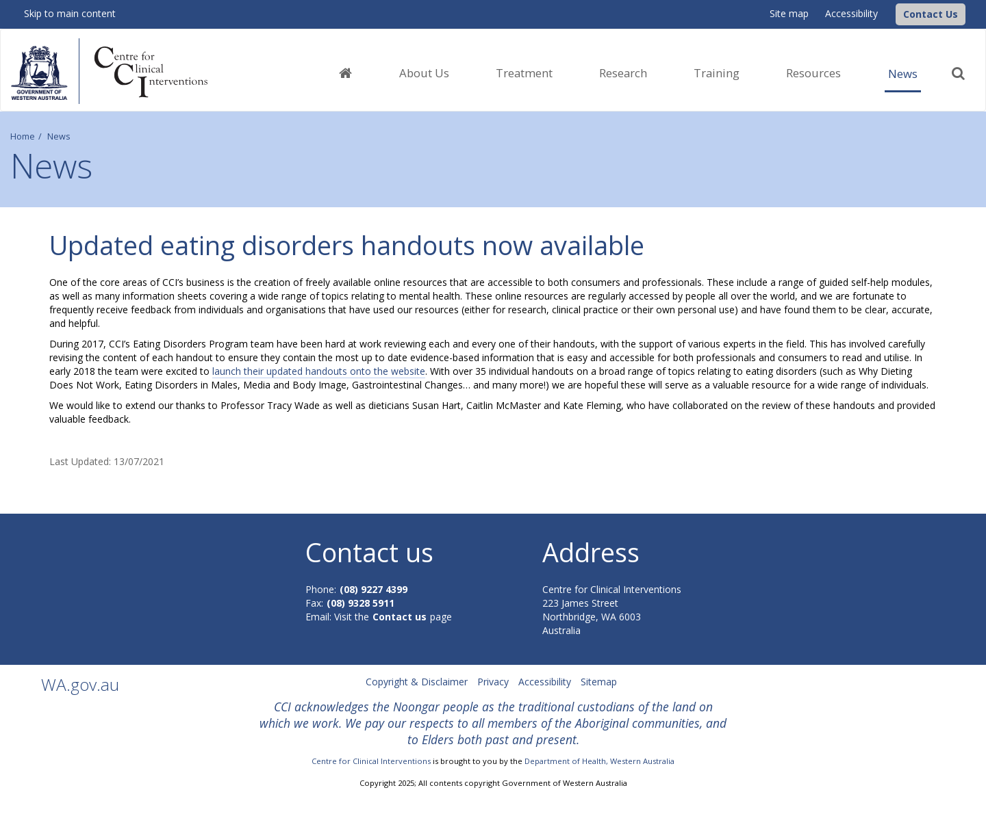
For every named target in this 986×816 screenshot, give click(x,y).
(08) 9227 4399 (373, 589)
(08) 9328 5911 (360, 602)
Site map (789, 13)
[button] (930, 14)
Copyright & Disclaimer (417, 681)
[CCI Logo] (892, 13)
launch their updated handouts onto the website (318, 371)
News (903, 73)
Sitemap (599, 681)
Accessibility (851, 13)
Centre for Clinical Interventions (371, 761)
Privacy (493, 681)
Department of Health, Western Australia (599, 761)
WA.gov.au (80, 684)
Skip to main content (70, 13)
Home (22, 136)
